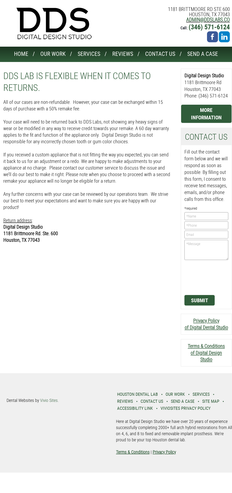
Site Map (210, 401)
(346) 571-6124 (209, 26)
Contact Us (160, 54)
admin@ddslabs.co (208, 19)
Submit (199, 300)
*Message (206, 250)
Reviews (122, 54)
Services (89, 54)
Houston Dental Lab (137, 394)
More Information (206, 113)
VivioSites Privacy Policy (186, 408)
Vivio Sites (49, 400)
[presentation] (202, 277)
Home (21, 54)
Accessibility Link (135, 408)
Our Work (53, 54)
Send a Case (202, 54)
